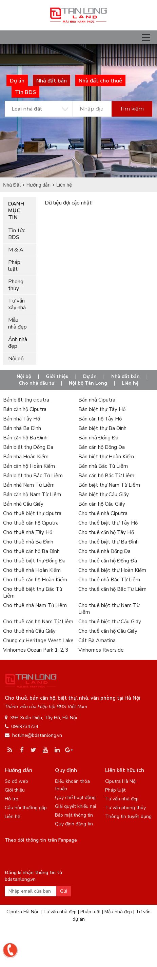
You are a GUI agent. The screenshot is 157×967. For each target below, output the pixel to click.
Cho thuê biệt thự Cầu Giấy (109, 621)
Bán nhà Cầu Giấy (23, 504)
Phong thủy (15, 285)
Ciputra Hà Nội (121, 781)
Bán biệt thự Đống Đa (28, 447)
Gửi (63, 891)
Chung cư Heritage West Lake (38, 640)
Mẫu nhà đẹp (17, 323)
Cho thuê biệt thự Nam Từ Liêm (108, 608)
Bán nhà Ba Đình (22, 428)
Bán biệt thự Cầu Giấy (103, 494)
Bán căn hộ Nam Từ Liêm (32, 494)
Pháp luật (14, 266)
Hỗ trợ (11, 799)
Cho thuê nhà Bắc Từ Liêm (109, 579)
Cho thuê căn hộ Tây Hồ (106, 532)
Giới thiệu (57, 376)
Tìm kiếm (132, 108)
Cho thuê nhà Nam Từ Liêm (35, 605)
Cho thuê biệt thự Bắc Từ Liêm (32, 592)
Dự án (90, 376)
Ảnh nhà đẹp (17, 343)
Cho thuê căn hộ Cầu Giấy (107, 631)
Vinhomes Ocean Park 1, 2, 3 (35, 650)
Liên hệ (130, 383)
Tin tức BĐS (16, 234)
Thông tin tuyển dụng (128, 816)
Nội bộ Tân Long (88, 383)
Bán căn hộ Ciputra (24, 409)
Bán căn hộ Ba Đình (25, 437)
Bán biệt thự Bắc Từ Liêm (33, 475)
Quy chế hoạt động (75, 797)
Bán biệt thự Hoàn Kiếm (106, 456)
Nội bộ (16, 358)
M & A (15, 249)
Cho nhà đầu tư (36, 383)
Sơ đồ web (16, 781)
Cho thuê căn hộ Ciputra (31, 522)
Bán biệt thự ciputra (26, 399)
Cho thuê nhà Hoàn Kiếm (32, 570)
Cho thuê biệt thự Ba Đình (108, 541)
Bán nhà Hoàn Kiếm (25, 456)
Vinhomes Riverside (101, 650)
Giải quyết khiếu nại (75, 806)
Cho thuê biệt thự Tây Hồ (108, 522)
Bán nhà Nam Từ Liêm (29, 485)
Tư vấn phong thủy (125, 807)
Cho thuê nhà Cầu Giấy (29, 631)
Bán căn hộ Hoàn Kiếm (29, 466)
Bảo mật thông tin (74, 815)
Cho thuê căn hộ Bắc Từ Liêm (112, 589)
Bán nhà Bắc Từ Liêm (103, 466)
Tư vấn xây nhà (17, 304)
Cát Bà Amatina (97, 640)
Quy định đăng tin (74, 824)
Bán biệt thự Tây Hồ (101, 409)
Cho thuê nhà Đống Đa (104, 551)
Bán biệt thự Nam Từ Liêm (109, 485)
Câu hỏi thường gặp (26, 807)
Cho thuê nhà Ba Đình (28, 541)
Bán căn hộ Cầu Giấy (101, 504)
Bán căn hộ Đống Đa (101, 447)
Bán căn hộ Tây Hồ (100, 418)
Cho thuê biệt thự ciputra (32, 513)
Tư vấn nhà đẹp (122, 799)
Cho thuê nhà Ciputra (102, 513)
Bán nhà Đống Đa (98, 437)
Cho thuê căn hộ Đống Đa (107, 560)
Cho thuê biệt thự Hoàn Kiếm (112, 570)
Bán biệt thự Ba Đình (102, 428)
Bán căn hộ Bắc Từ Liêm (106, 475)
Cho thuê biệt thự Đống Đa (34, 560)
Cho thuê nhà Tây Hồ (27, 532)
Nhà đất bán (125, 376)
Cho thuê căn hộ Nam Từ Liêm (38, 621)
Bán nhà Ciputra (96, 399)
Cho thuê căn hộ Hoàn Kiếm (35, 579)
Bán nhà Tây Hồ (21, 418)
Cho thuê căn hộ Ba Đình (31, 551)
